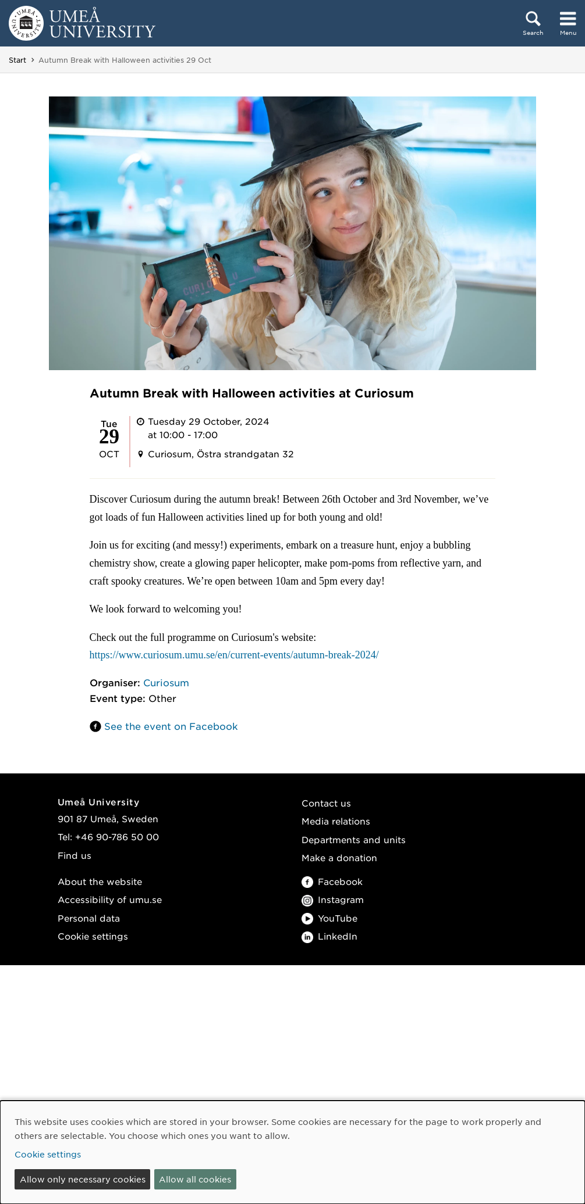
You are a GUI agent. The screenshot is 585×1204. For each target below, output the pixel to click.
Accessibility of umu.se (110, 899)
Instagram (333, 899)
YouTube (329, 917)
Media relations (336, 820)
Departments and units (354, 839)
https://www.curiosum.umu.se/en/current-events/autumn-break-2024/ (234, 655)
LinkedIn (329, 935)
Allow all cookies (195, 1179)
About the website (100, 881)
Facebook (332, 881)
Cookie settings (93, 935)
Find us (74, 855)
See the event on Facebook (171, 726)
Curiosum (166, 682)
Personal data (89, 917)
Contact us (326, 802)
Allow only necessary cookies (83, 1179)
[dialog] (292, 1152)
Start (17, 59)
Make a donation (339, 857)
